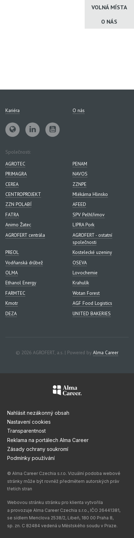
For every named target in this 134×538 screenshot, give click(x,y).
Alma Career (105, 352)
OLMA (11, 272)
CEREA (12, 184)
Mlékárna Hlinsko (90, 194)
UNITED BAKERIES (92, 313)
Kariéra (12, 110)
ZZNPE (79, 184)
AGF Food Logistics (92, 303)
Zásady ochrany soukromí (37, 449)
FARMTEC (15, 293)
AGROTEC (15, 163)
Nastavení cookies (29, 422)
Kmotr (11, 303)
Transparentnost (26, 431)
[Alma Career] (67, 391)
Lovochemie (85, 272)
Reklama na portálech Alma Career (48, 440)
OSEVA (80, 262)
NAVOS (80, 173)
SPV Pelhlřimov (89, 214)
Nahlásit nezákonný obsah (38, 413)
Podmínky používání (31, 458)
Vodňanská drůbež (24, 262)
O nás (109, 21)
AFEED (79, 204)
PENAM (80, 163)
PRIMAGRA (16, 173)
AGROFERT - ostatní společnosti (92, 238)
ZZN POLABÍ (18, 204)
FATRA (12, 214)
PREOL (12, 252)
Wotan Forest (86, 293)
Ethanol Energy (20, 282)
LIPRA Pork (83, 224)
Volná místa (109, 7)
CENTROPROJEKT (23, 194)
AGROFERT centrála (25, 235)
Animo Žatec (18, 224)
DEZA (11, 313)
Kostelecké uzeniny (92, 252)
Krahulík (81, 282)
